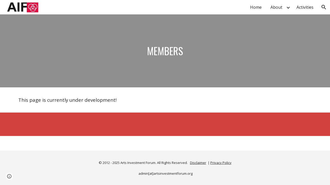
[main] (165, 51)
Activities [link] (305, 7)
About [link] (276, 7)
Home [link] (256, 7)
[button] (324, 7)
